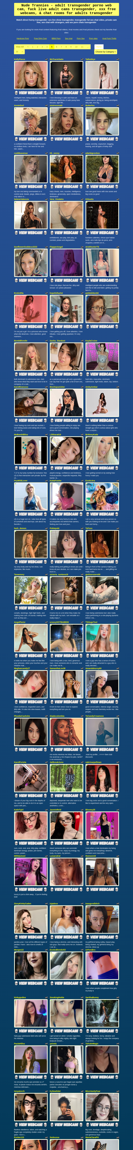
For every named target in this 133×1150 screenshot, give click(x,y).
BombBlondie (20, 319)
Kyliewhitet (55, 1011)
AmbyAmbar (92, 361)
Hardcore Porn (23, 38)
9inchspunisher (57, 361)
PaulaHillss (19, 967)
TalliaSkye (90, 59)
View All (20, 47)
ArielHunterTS (92, 232)
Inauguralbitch (92, 838)
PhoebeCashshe (22, 665)
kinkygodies (20, 925)
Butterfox (90, 102)
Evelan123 (19, 1054)
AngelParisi (19, 578)
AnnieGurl (19, 102)
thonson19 (91, 794)
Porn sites (93, 38)
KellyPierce (19, 59)
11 (82, 47)
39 (17, 52)
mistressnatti (56, 102)
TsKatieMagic (92, 967)
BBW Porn (56, 38)
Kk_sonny (55, 146)
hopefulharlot (56, 275)
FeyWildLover (21, 448)
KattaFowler (55, 448)
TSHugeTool (91, 578)
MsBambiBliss (21, 405)
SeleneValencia (21, 188)
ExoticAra (90, 448)
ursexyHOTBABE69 (59, 578)
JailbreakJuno (57, 708)
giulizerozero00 (93, 534)
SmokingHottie (57, 925)
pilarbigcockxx (93, 146)
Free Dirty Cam (40, 38)
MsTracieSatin (57, 59)
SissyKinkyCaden (22, 838)
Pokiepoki (54, 492)
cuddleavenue (21, 146)
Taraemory (19, 534)
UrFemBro (90, 881)
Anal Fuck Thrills (109, 38)
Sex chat (68, 38)
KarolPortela (20, 708)
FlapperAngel (56, 232)
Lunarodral (55, 794)
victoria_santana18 (59, 534)
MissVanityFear (93, 1011)
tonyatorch (19, 1011)
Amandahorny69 (94, 621)
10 (76, 47)
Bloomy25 (90, 752)
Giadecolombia (57, 665)
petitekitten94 (92, 275)
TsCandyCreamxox (95, 665)
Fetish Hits (65, 1146)
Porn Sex (80, 38)
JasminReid (55, 752)
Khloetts (90, 188)
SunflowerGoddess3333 (25, 232)
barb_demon (20, 492)
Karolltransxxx (21, 361)
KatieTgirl (19, 752)
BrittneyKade (92, 405)
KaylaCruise (91, 319)
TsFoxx (89, 492)
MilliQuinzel (19, 794)
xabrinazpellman (94, 708)
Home (99, 47)
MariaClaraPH (92, 1054)
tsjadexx (54, 838)
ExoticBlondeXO (58, 881)
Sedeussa (54, 1054)
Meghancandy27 (22, 621)
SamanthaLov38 (57, 621)
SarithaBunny (92, 925)
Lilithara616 (55, 405)
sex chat (74, 1122)
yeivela (53, 967)
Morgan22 (19, 881)
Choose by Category (106, 52)
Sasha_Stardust (57, 319)
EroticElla (19, 275)
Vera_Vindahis (57, 188)
